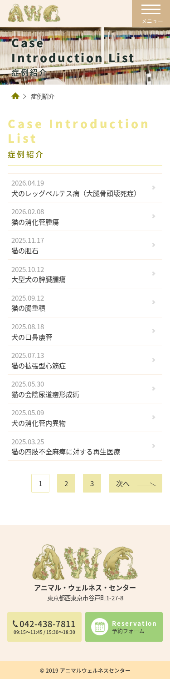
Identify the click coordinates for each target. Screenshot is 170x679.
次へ (123, 483)
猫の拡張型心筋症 (79, 360)
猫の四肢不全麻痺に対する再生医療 (79, 446)
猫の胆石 (79, 245)
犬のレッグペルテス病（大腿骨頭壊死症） (79, 187)
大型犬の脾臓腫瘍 (79, 274)
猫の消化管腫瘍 (79, 216)
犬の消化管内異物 (79, 417)
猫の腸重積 (79, 302)
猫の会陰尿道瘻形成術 (79, 388)
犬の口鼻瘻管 (79, 331)
